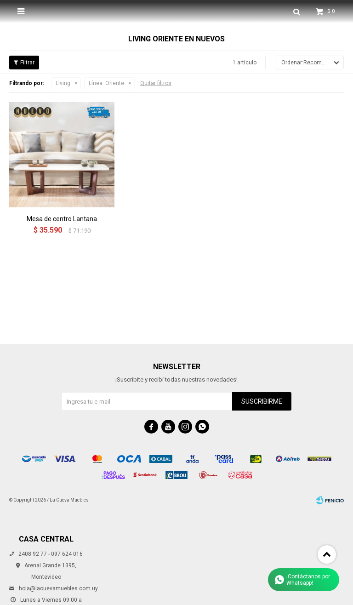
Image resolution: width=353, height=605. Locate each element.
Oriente (106, 83)
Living (63, 83)
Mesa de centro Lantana (62, 219)
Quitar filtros (155, 83)
